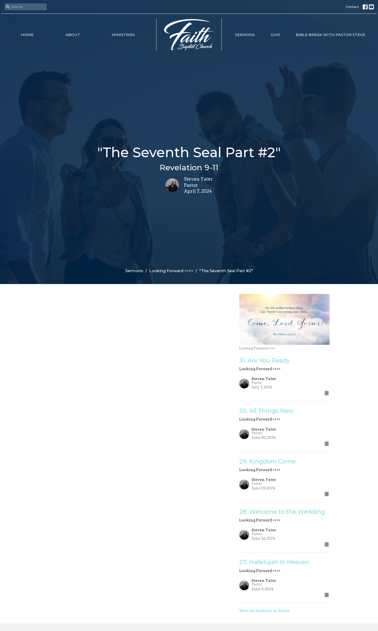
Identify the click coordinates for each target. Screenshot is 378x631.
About (72, 34)
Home (27, 34)
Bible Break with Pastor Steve (330, 34)
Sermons (245, 34)
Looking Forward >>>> (171, 270)
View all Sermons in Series (264, 611)
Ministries (123, 34)
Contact (352, 7)
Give (275, 34)
